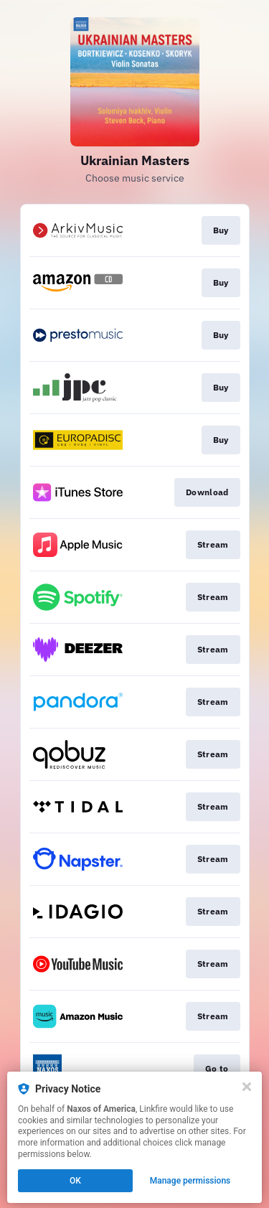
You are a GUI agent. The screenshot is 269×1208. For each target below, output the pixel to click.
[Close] (246, 1086)
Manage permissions (190, 1181)
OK (75, 1181)
